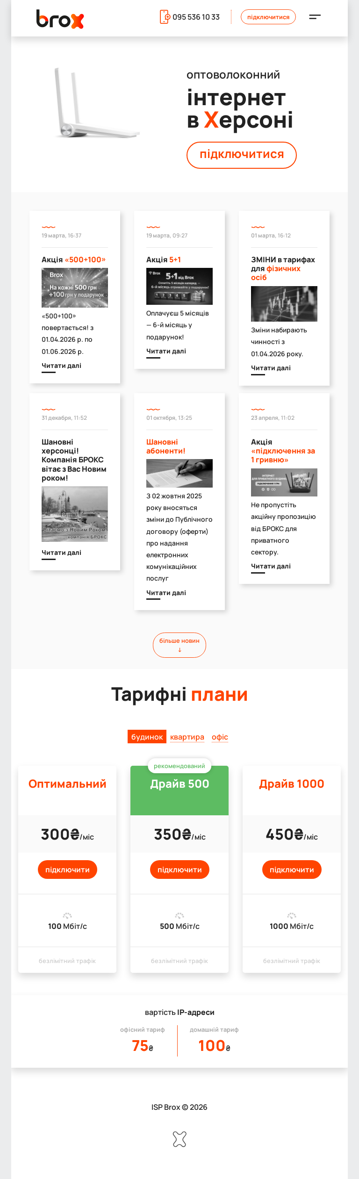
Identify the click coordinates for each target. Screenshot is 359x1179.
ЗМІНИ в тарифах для (283, 268)
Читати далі (61, 365)
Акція (74, 259)
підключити (67, 869)
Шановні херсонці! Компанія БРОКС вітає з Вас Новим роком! (74, 460)
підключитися (242, 153)
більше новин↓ (179, 645)
